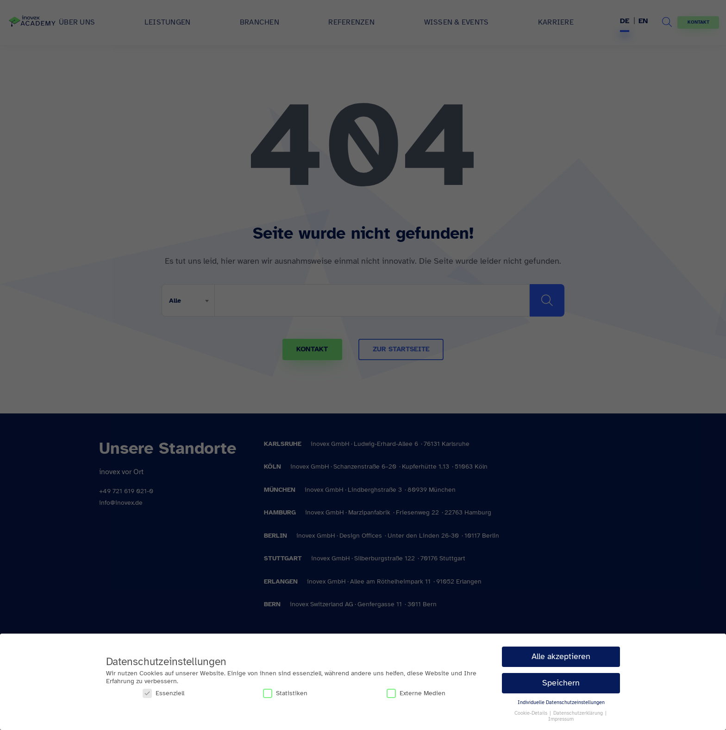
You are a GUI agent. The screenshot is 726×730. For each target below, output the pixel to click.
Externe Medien (416, 693)
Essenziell (163, 693)
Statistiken (285, 693)
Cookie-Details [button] (531, 713)
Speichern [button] (561, 683)
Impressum (561, 719)
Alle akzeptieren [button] (561, 656)
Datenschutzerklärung (578, 713)
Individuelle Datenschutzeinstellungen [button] (561, 702)
